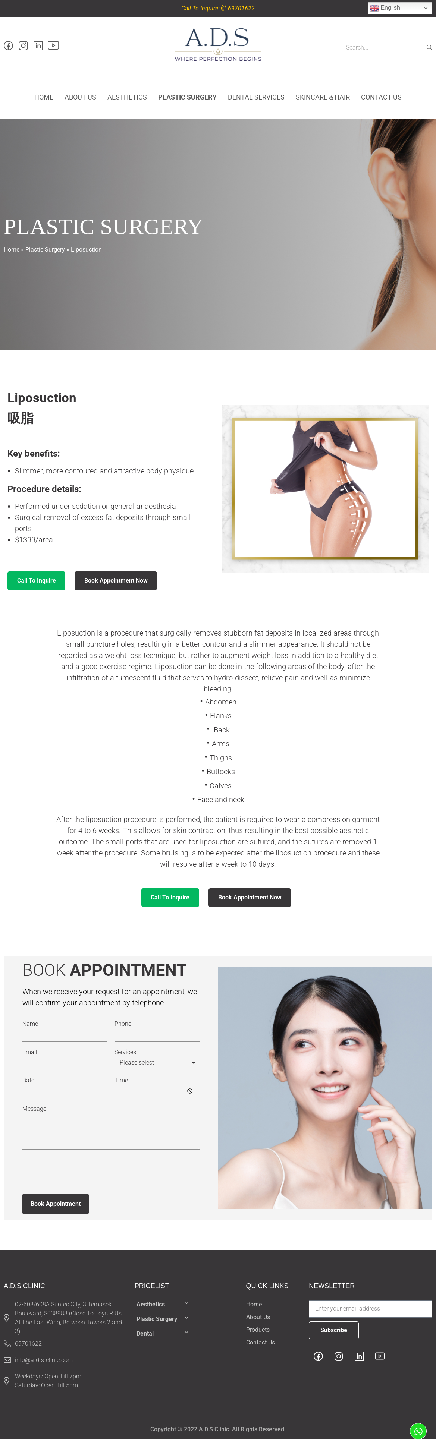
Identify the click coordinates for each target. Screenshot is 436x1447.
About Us (80, 101)
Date (28, 1089)
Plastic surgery (187, 101)
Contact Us (381, 101)
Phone (123, 1032)
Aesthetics (127, 101)
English (385, 8)
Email (29, 1060)
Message (34, 1117)
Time (121, 1089)
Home (43, 101)
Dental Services (256, 101)
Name (30, 1032)
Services (125, 1060)
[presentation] (79, 1179)
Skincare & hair (323, 101)
